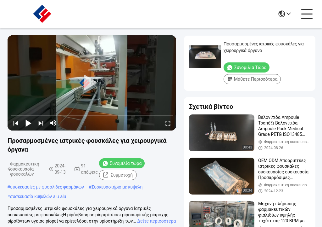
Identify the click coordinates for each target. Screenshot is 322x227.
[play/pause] (28, 123)
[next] (41, 123)
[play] (92, 83)
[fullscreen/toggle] (168, 123)
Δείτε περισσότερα (156, 221)
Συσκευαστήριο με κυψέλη (117, 186)
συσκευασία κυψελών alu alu (38, 196)
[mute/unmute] (53, 123)
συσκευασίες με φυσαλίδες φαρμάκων (47, 186)
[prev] (15, 123)
